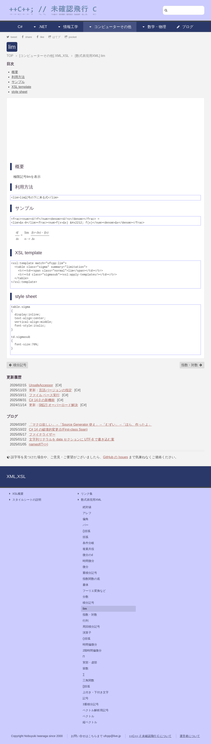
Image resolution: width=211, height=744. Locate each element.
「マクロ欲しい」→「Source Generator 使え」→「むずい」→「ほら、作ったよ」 (90, 424)
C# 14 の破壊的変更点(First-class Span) (58, 429)
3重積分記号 (91, 704)
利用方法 (18, 77)
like (40, 37)
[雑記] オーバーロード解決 (58, 405)
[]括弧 (86, 686)
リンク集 (85, 494)
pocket (71, 37)
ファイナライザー (42, 434)
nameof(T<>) (38, 444)
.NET (40, 27)
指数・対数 (191, 365)
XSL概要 (15, 494)
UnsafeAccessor (41, 385)
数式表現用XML (89, 500)
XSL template (21, 87)
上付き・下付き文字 (96, 692)
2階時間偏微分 (92, 650)
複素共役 (88, 549)
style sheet (19, 92)
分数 (85, 596)
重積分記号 (90, 572)
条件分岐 (88, 543)
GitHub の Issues (115, 457)
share (26, 37)
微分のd (88, 555)
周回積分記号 (91, 626)
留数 (85, 668)
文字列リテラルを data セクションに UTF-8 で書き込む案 (71, 439)
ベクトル (88, 716)
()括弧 (86, 638)
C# (20, 27)
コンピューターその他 (109, 27)
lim (12, 47)
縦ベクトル (90, 722)
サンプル (18, 82)
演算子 (87, 632)
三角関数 (88, 680)
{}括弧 (86, 531)
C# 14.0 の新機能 (42, 400)
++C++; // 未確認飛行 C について (150, 736)
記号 (85, 698)
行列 (85, 620)
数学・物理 (154, 27)
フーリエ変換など (94, 590)
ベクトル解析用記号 (96, 710)
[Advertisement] (105, 130)
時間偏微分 (90, 644)
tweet (12, 37)
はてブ (54, 37)
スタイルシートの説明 (24, 500)
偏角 (85, 519)
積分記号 (17, 365)
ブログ (184, 27)
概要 (15, 72)
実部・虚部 (90, 662)
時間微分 (88, 560)
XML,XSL (16, 476)
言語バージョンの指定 (55, 390)
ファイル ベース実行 (44, 395)
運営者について (190, 736)
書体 (85, 584)
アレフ (87, 513)
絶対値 (87, 507)
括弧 (85, 537)
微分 (85, 566)
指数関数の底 (91, 578)
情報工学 (67, 27)
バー (85, 525)
